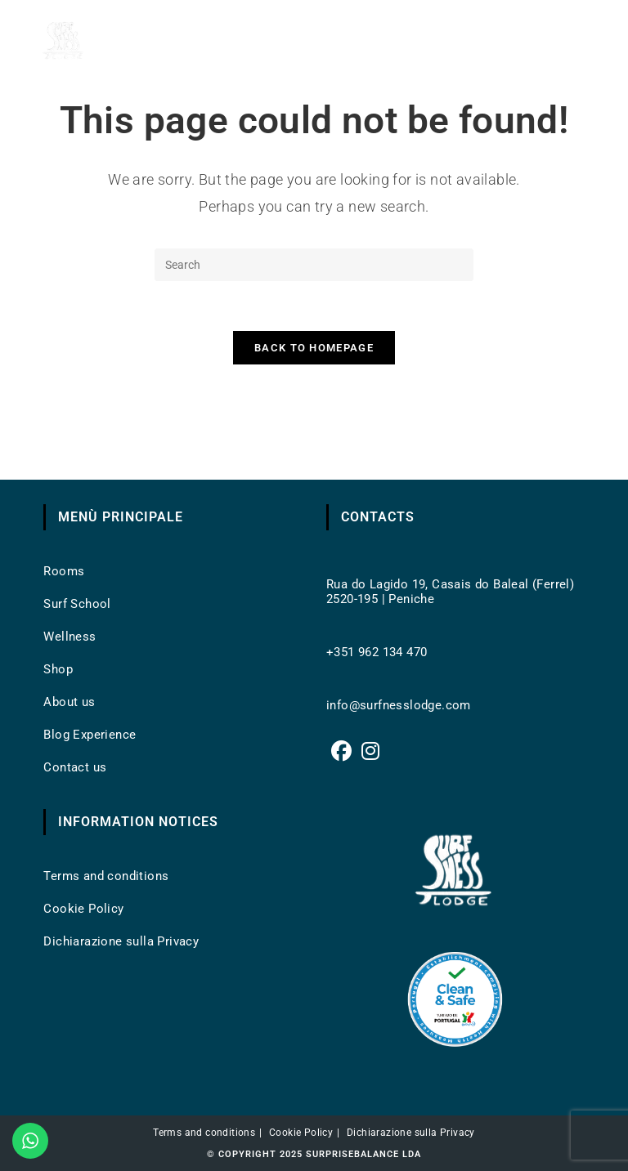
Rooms (63, 571)
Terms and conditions (105, 876)
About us (69, 702)
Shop (58, 669)
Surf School (76, 604)
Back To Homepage (314, 348)
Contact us (74, 767)
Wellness (69, 636)
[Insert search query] (314, 264)
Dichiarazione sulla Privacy (121, 941)
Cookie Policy (83, 908)
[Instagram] (370, 751)
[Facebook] (341, 751)
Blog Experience (89, 734)
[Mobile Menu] (567, 41)
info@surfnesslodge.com (398, 705)
